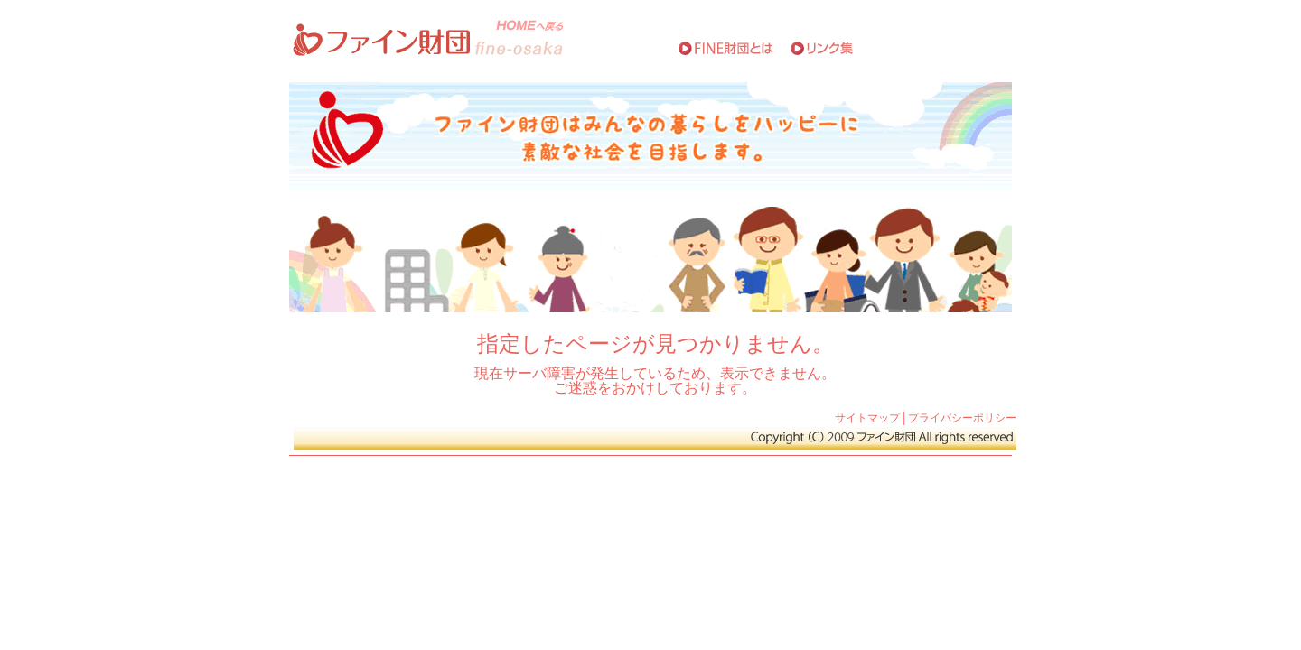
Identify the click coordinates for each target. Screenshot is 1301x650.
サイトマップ (867, 418)
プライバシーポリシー (962, 418)
